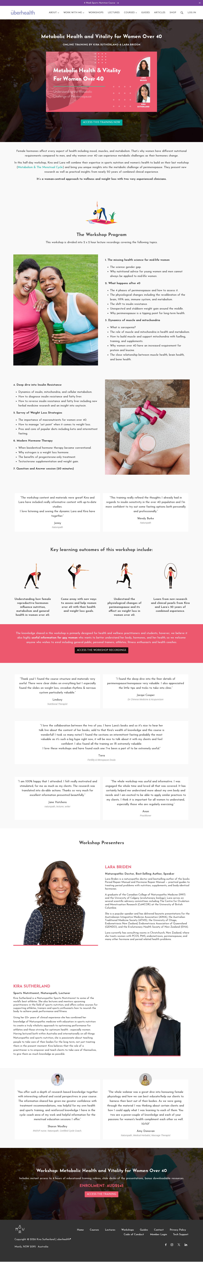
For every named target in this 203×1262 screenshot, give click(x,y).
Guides (144, 1230)
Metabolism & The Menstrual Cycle (40, 167)
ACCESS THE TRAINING (101, 1194)
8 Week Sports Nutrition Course (101, 3)
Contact (159, 1230)
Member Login (158, 1235)
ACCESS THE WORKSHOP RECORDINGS (101, 650)
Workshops (127, 1230)
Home (80, 1230)
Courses (94, 1230)
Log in (192, 13)
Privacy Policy (178, 1230)
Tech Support (180, 1235)
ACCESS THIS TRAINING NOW (101, 123)
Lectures (110, 1230)
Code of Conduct (134, 1235)
